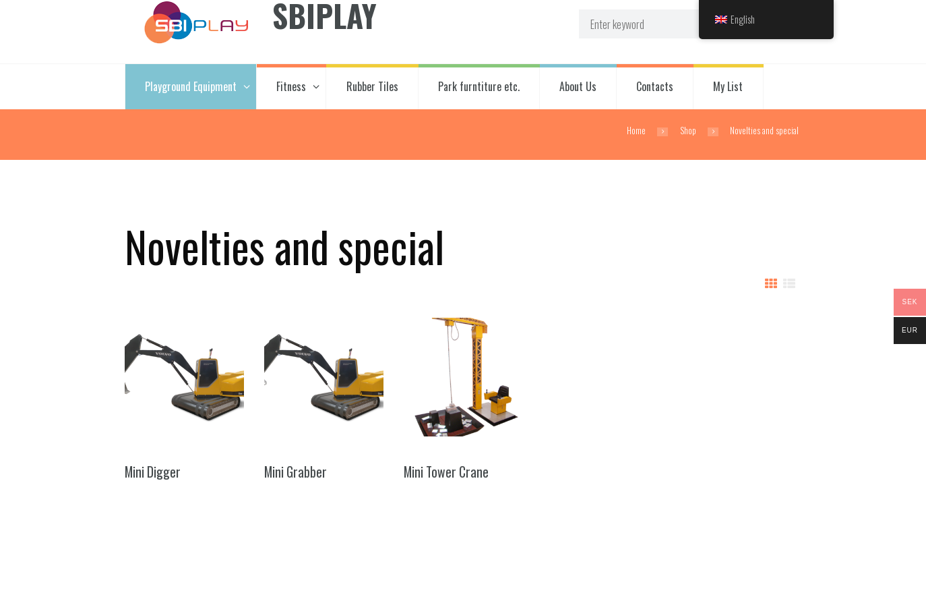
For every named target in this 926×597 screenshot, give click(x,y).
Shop (688, 130)
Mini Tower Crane (446, 472)
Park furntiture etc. (479, 86)
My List (728, 86)
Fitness (291, 86)
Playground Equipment (191, 86)
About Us (577, 86)
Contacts (654, 86)
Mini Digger (153, 472)
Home (636, 130)
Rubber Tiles (372, 86)
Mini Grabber (295, 472)
